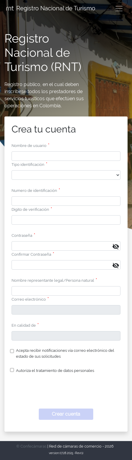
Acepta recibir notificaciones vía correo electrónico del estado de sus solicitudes (65, 353)
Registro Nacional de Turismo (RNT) (42, 52)
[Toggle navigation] (119, 8)
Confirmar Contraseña (31, 254)
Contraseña (22, 235)
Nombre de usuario (29, 145)
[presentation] (66, 392)
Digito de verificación (30, 209)
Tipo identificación (28, 164)
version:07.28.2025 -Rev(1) (66, 453)
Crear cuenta (66, 414)
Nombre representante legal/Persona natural (53, 280)
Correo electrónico (29, 299)
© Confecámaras (31, 446)
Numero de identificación (34, 190)
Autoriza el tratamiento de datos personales (55, 370)
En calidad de (24, 325)
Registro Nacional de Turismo (50, 8)
